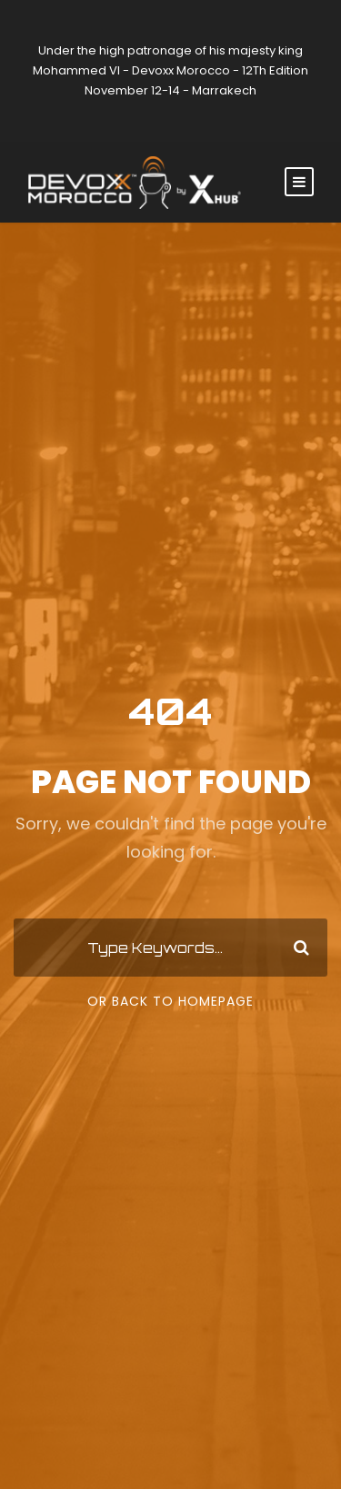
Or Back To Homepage (170, 1001)
